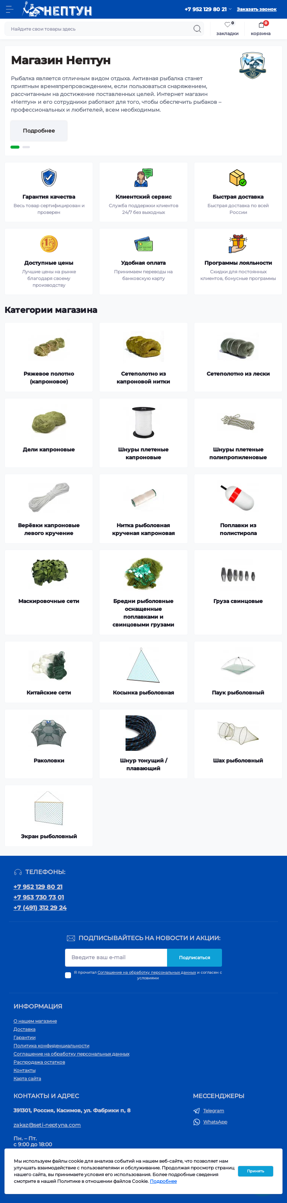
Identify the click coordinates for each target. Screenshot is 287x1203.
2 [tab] (26, 147)
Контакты (24, 1070)
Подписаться (194, 957)
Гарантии (24, 1037)
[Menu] (9, 9)
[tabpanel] (143, 101)
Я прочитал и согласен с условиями (148, 975)
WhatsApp (215, 1122)
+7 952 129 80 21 (37, 886)
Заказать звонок (257, 9)
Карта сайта (27, 1078)
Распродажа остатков (39, 1062)
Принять (255, 1171)
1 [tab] (14, 147)
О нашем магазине (35, 1021)
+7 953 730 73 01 (38, 897)
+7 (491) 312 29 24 (40, 907)
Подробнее (39, 130)
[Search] (197, 29)
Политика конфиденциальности (51, 1045)
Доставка (24, 1029)
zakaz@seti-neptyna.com (47, 1125)
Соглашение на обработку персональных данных (147, 972)
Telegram (213, 1110)
